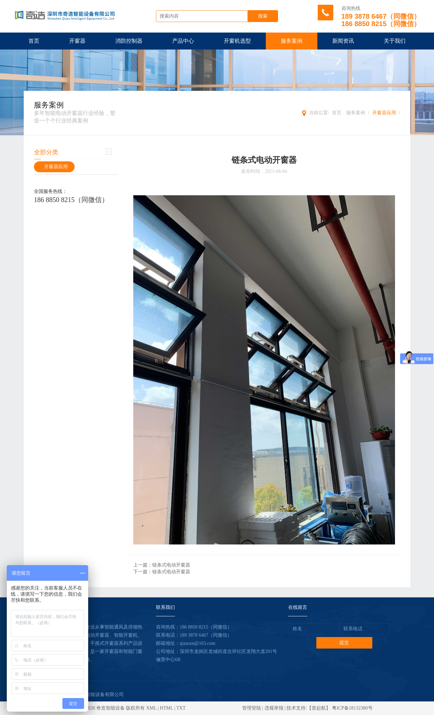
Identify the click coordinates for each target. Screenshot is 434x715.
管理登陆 (251, 708)
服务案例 (291, 41)
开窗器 (77, 41)
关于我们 (395, 41)
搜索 (263, 16)
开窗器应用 (384, 112)
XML (151, 708)
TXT (180, 708)
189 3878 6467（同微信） (206, 635)
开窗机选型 (237, 41)
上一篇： (161, 565)
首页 (33, 41)
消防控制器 (128, 41)
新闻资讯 (343, 41)
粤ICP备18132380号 (352, 708)
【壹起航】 (319, 708)
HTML (166, 708)
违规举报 (273, 708)
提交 (344, 642)
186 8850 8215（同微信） (71, 199)
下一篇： (161, 571)
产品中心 (183, 41)
